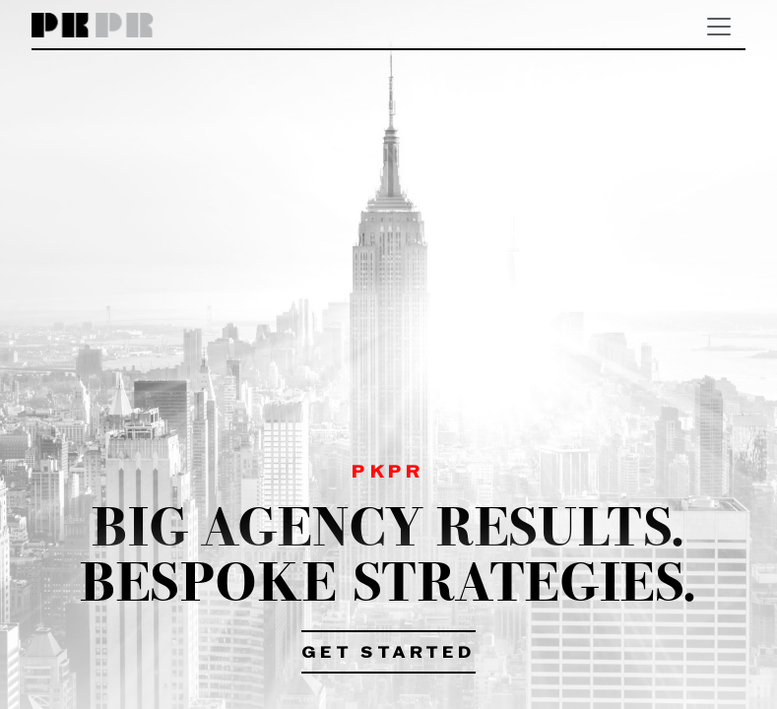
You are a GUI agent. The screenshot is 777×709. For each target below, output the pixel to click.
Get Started (388, 654)
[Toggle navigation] (718, 26)
